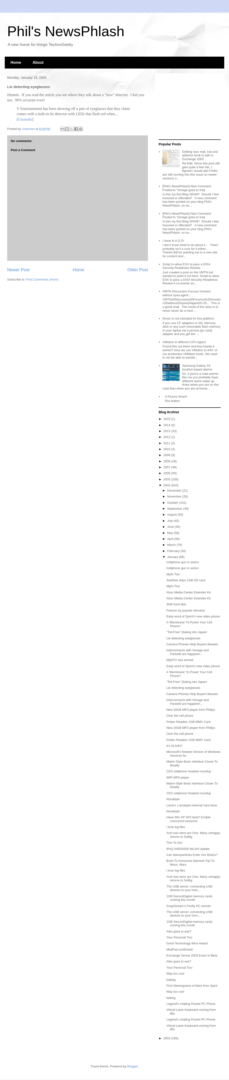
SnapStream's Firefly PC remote (188, 906)
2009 (167, 455)
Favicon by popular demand (185, 610)
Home (15, 62)
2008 (167, 461)
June (171, 526)
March (172, 545)
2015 (167, 419)
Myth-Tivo (173, 574)
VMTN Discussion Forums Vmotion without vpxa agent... (186, 293)
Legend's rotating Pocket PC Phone (190, 1004)
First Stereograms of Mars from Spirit (191, 985)
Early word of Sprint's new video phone (193, 616)
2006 (167, 473)
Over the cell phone (179, 715)
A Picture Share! (176, 396)
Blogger (132, 1066)
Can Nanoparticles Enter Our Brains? (192, 855)
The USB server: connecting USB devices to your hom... (189, 888)
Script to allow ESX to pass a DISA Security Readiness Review (186, 266)
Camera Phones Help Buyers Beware (192, 644)
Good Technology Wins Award (187, 943)
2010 (167, 449)
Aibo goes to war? (178, 931)
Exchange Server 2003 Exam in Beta (191, 955)
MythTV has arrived (179, 660)
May (170, 533)
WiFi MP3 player (177, 777)
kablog (170, 979)
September (175, 508)
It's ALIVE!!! (174, 746)
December (174, 490)
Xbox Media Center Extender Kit (188, 592)
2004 (167, 485)
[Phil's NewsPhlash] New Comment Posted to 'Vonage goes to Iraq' (186, 188)
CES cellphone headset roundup (188, 771)
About (37, 62)
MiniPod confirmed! (179, 949)
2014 (167, 425)
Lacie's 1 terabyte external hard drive (191, 805)
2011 (167, 443)
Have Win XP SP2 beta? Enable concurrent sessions (188, 819)
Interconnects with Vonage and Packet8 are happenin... (187, 652)
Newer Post (18, 269)
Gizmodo (25, 119)
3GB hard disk (176, 604)
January (173, 557)
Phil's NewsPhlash (66, 31)
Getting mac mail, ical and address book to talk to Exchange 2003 (200, 155)
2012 (167, 437)
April (170, 539)
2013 (167, 431)
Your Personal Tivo (179, 937)
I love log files (175, 827)
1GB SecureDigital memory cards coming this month (189, 898)
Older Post (137, 269)
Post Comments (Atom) (42, 279)
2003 (167, 1038)
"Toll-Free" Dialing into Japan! (186, 632)
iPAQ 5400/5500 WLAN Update (187, 849)
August (172, 514)
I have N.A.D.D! (173, 240)
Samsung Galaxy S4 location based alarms (197, 367)
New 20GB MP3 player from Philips (190, 709)
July (170, 521)
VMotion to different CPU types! (184, 342)
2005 (167, 479)
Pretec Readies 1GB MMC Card (188, 722)
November (174, 496)
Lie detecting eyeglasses (183, 638)
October (173, 502)
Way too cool (175, 973)
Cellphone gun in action (182, 562)
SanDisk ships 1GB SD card (185, 580)
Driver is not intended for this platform (188, 318)
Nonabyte (173, 799)
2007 (167, 467)
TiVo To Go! (174, 842)
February (174, 551)
